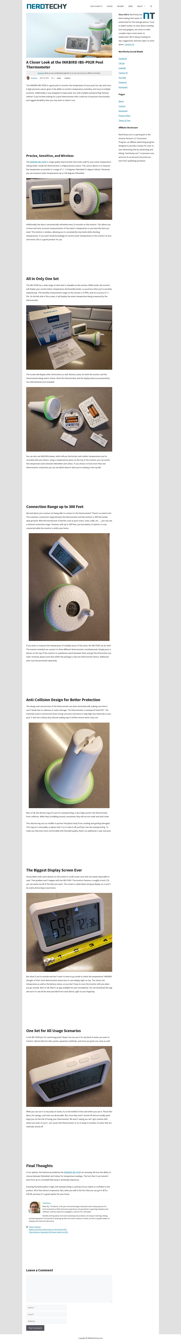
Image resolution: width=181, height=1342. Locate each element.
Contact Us (129, 44)
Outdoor (67, 78)
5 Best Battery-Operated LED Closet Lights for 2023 (48, 1232)
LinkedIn (122, 68)
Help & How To (96, 6)
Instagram (123, 87)
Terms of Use (124, 120)
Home (59, 78)
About (142, 6)
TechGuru (34, 78)
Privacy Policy (124, 115)
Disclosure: (41, 73)
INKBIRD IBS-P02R (38, 162)
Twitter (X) (123, 73)
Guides (110, 6)
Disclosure (123, 111)
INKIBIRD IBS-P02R (72, 1172)
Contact (122, 106)
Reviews (120, 6)
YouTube (122, 77)
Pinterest (123, 82)
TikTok (122, 63)
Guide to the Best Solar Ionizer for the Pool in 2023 (48, 1229)
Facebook (123, 58)
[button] (151, 6)
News (130, 6)
